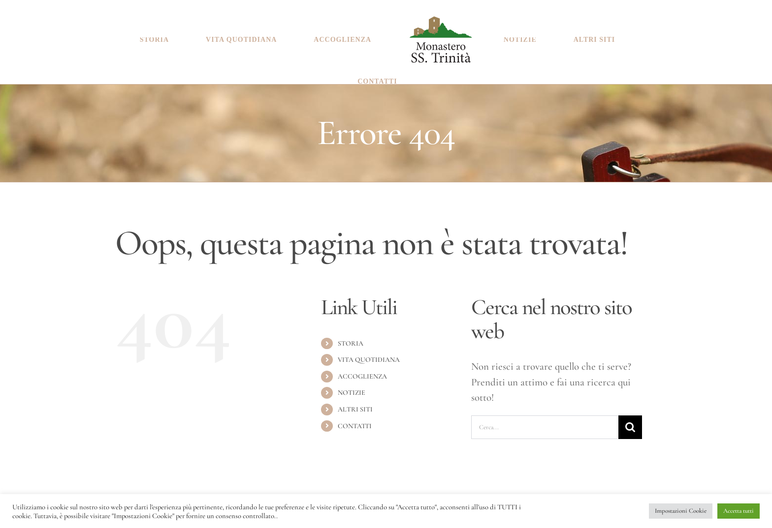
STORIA (350, 338)
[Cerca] (630, 422)
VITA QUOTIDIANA (369, 355)
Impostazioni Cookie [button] (681, 511)
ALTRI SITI (355, 404)
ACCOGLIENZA (362, 371)
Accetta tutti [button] (738, 511)
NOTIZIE (351, 387)
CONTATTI (355, 421)
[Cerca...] (544, 422)
